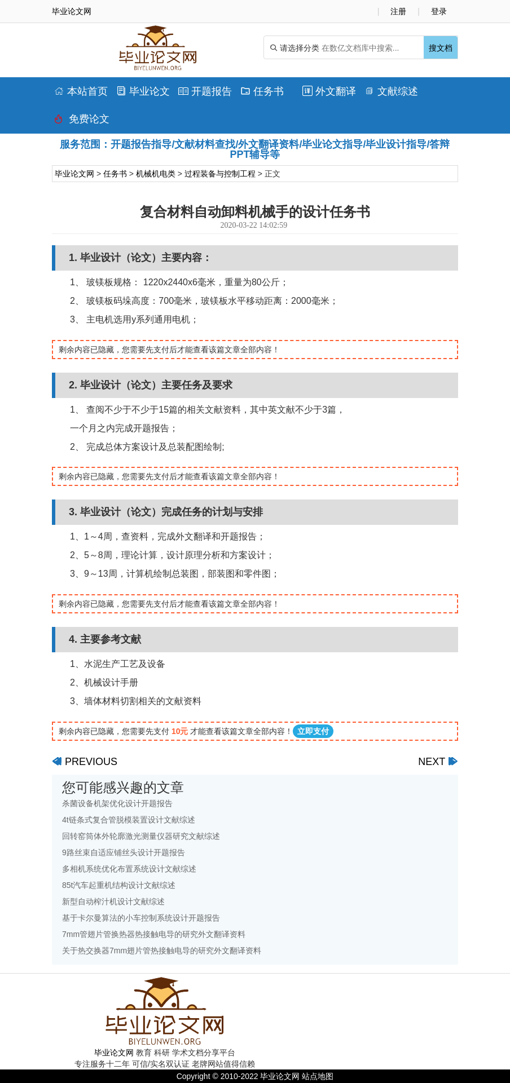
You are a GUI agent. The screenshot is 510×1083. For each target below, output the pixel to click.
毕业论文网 (74, 173)
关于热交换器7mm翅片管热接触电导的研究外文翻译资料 (161, 950)
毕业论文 (143, 91)
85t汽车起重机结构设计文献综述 (118, 885)
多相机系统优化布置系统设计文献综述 (129, 868)
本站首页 (81, 91)
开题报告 (205, 91)
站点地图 (317, 1076)
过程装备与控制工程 (220, 173)
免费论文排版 (81, 121)
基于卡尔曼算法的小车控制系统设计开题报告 (141, 917)
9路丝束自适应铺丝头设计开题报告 (123, 852)
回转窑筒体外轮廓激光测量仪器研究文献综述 (141, 836)
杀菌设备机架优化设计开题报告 (117, 803)
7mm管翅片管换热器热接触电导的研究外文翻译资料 (153, 934)
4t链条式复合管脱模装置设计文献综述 (128, 819)
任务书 (262, 91)
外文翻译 (329, 91)
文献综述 (391, 91)
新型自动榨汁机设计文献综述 (113, 901)
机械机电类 (155, 173)
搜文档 (440, 47)
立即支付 (313, 731)
